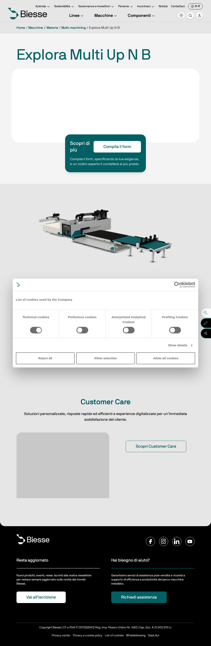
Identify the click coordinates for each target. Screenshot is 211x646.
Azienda (43, 6)
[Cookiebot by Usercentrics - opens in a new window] (177, 285)
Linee (76, 16)
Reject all (45, 358)
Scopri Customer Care (156, 446)
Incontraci (146, 6)
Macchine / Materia (43, 27)
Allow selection (105, 358)
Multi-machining (73, 27)
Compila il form (117, 147)
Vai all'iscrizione (41, 597)
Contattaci (178, 6)
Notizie (163, 6)
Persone (126, 6)
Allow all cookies (165, 358)
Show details (177, 345)
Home (20, 27)
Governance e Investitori (96, 6)
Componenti (142, 16)
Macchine (106, 16)
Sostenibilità (64, 6)
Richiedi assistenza (139, 597)
